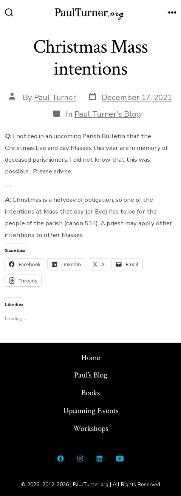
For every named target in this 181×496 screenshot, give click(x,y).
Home (90, 358)
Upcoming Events (90, 411)
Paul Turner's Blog (107, 114)
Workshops (90, 428)
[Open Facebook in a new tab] (61, 458)
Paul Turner (55, 97)
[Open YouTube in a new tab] (119, 458)
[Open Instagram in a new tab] (80, 458)
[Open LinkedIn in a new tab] (100, 458)
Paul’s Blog (90, 375)
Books (90, 393)
